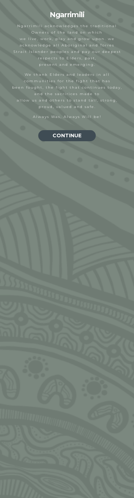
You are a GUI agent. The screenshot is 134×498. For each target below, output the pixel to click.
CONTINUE (67, 135)
